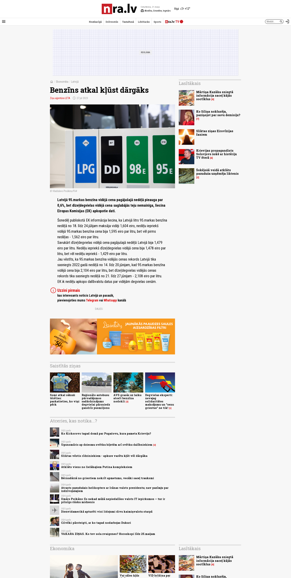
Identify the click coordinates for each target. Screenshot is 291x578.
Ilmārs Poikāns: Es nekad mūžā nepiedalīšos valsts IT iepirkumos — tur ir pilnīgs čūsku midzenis (113, 500)
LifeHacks (144, 21)
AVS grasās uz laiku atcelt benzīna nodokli (127, 398)
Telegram (92, 300)
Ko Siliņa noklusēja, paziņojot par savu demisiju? (218, 113)
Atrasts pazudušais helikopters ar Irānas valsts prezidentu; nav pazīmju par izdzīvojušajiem (115, 489)
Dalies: (99, 308)
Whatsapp (110, 300)
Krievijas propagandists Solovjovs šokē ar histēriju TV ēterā (216, 153)
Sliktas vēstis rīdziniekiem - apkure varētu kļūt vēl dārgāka (104, 456)
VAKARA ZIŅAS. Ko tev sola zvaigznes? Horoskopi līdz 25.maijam (108, 534)
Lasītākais (190, 83)
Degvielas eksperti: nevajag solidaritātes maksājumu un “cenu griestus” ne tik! (159, 401)
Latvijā (75, 81)
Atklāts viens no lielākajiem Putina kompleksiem (96, 467)
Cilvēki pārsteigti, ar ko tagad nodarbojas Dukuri (96, 522)
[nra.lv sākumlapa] (119, 9)
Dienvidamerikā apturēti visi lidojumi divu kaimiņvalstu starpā (106, 511)
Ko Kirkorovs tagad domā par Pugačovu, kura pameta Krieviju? (106, 433)
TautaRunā (128, 21)
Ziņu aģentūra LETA (60, 98)
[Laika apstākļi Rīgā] (182, 9)
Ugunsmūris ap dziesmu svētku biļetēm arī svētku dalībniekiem (106, 444)
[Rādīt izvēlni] (3, 21)
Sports (157, 21)
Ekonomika (62, 81)
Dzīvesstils (112, 21)
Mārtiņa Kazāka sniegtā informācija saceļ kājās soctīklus (214, 95)
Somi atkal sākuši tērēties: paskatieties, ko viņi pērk (64, 399)
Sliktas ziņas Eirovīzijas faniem (214, 132)
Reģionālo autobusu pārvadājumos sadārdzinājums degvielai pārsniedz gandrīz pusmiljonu (96, 401)
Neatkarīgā (95, 21)
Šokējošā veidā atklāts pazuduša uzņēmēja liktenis (217, 171)
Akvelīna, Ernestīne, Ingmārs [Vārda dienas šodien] (156, 11)
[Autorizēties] (287, 21)
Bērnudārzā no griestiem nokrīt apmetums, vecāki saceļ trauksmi (107, 478)
